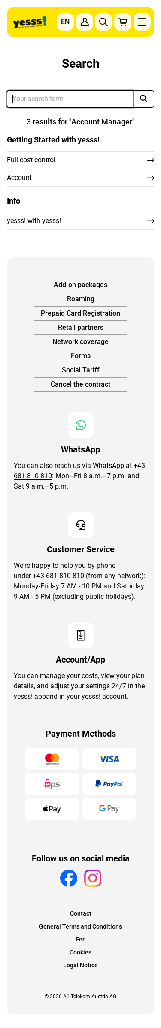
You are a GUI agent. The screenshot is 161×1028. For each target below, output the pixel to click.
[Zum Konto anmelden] (84, 22)
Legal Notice (80, 965)
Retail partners (80, 327)
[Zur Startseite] (29, 22)
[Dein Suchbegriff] (70, 99)
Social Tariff (81, 370)
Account (19, 177)
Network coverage (80, 342)
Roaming (80, 299)
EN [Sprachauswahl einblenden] (65, 22)
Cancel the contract (80, 384)
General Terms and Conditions (80, 926)
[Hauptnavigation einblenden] (142, 22)
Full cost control (31, 160)
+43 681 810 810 (58, 576)
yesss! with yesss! (34, 221)
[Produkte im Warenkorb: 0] (122, 22)
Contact (80, 913)
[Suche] (143, 99)
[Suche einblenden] (103, 22)
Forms (81, 356)
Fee (81, 939)
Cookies (80, 952)
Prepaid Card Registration (80, 313)
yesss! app (30, 696)
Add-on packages (80, 285)
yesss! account (104, 696)
